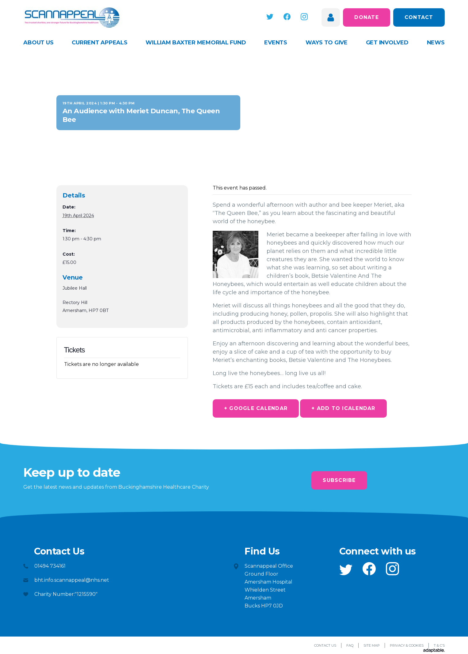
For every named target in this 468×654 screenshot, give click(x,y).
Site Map (371, 645)
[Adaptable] (434, 651)
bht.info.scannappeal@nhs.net (71, 580)
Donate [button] (366, 17)
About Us (38, 42)
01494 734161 (50, 566)
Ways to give (327, 42)
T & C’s (439, 645)
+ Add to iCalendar (343, 408)
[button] (269, 17)
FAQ (349, 645)
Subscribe (339, 480)
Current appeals (99, 42)
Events (275, 42)
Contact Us (325, 645)
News (436, 42)
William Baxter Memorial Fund (196, 42)
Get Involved (387, 42)
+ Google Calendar (255, 408)
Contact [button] (419, 17)
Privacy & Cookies (407, 645)
